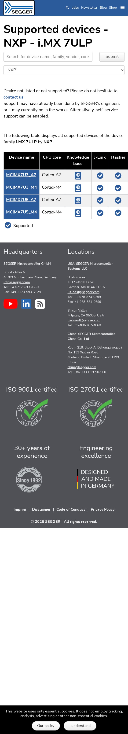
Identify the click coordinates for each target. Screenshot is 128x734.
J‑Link (100, 157)
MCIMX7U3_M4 (21, 187)
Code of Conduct (70, 509)
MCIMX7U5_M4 (21, 212)
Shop (113, 7)
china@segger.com (82, 367)
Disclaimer (41, 509)
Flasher (118, 157)
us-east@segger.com (83, 292)
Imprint (20, 509)
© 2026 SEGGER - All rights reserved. (64, 522)
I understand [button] (80, 726)
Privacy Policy (102, 509)
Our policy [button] (45, 726)
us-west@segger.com (84, 320)
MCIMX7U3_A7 (21, 175)
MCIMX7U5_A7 (21, 200)
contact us (13, 97)
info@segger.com (17, 282)
